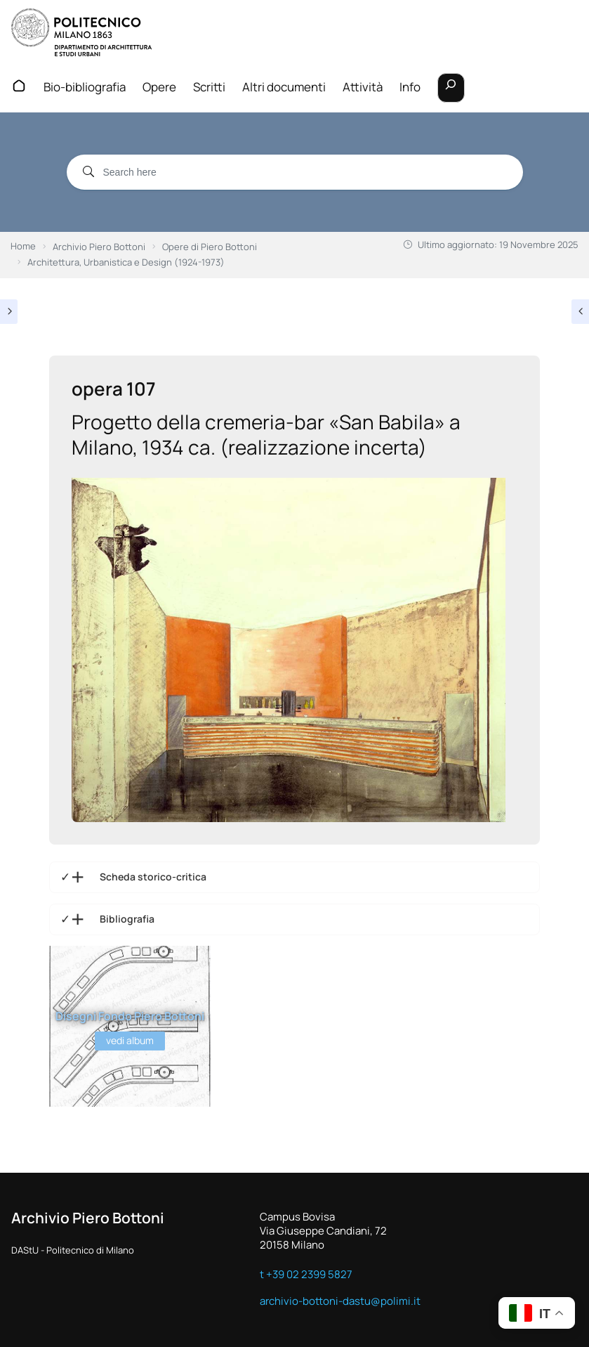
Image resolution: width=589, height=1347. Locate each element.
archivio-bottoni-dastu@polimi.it (340, 1301)
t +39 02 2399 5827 (306, 1274)
